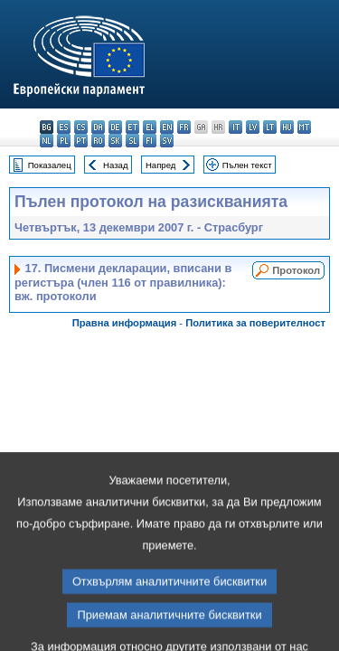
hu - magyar (287, 127)
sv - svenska (167, 140)
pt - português (81, 140)
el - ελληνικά (149, 127)
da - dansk (98, 127)
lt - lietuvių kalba (270, 127)
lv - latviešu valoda (252, 127)
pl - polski (64, 140)
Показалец (49, 165)
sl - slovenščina (132, 140)
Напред (161, 165)
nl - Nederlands (46, 140)
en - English (167, 127)
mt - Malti (304, 127)
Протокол (296, 270)
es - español (64, 127)
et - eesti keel (132, 127)
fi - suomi (149, 140)
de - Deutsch (115, 127)
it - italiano (235, 127)
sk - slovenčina (115, 140)
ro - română (98, 140)
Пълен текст (247, 165)
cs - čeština (81, 127)
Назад (115, 165)
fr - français (184, 127)
